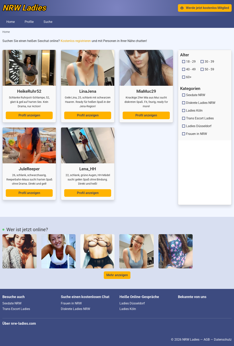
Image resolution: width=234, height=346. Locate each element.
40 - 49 (189, 69)
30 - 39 (207, 61)
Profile (29, 22)
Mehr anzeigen (117, 275)
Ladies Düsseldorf (197, 126)
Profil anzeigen (29, 115)
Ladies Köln (192, 110)
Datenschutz (223, 339)
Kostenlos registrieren (76, 41)
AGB (207, 339)
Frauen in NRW (194, 134)
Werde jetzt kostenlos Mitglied (205, 8)
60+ (186, 77)
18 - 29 (189, 61)
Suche (48, 22)
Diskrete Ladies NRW (198, 103)
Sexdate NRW (193, 95)
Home (10, 22)
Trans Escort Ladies (198, 118)
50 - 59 (207, 69)
